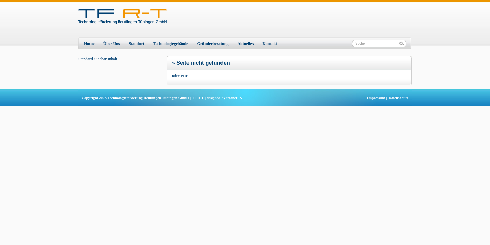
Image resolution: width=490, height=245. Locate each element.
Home (89, 43)
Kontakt (269, 43)
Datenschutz (398, 98)
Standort (136, 43)
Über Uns (111, 43)
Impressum (376, 98)
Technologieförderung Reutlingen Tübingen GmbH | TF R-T (156, 98)
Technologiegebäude (171, 43)
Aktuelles (245, 43)
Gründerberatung (212, 43)
